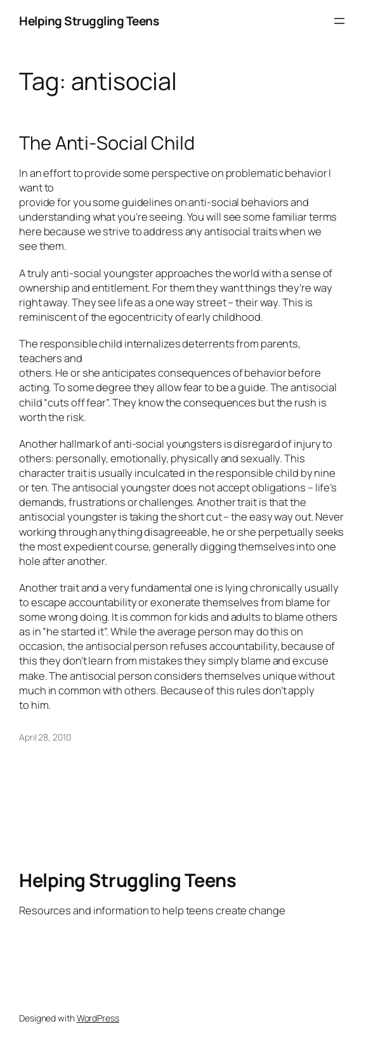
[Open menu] (339, 21)
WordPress (98, 1018)
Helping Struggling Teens (89, 21)
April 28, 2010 (45, 737)
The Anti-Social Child (107, 143)
